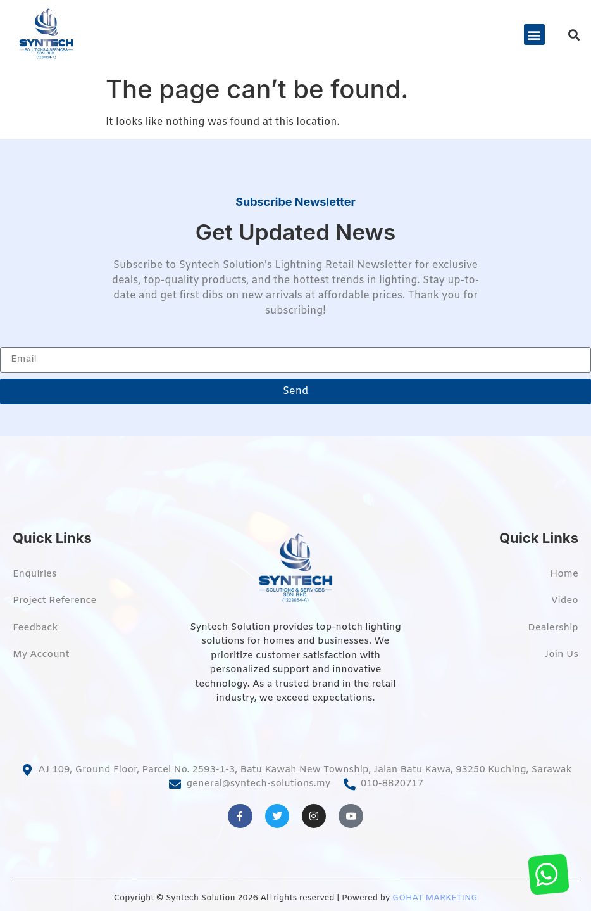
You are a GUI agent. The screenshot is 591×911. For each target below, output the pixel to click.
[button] (534, 34)
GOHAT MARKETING (434, 898)
